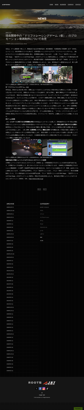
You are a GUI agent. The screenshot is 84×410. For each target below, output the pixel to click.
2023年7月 (9, 240)
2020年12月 (9, 307)
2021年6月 (9, 287)
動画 (41, 237)
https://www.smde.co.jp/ (36, 178)
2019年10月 (9, 334)
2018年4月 (9, 367)
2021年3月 (9, 297)
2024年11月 (9, 217)
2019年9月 (9, 337)
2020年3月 (9, 330)
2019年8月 (9, 340)
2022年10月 (9, 257)
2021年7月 (9, 284)
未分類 (41, 240)
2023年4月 (9, 247)
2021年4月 (9, 294)
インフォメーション (18, 43)
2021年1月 (9, 304)
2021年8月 (9, 280)
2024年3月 (9, 230)
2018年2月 (9, 370)
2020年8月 (9, 317)
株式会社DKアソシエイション (6, 4)
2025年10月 (9, 214)
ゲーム (25, 43)
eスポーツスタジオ (44, 207)
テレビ (41, 224)
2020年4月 (9, 327)
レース (41, 230)
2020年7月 (9, 320)
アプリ (12, 43)
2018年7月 (9, 357)
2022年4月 (9, 260)
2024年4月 (9, 227)
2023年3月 (9, 250)
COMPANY (71, 4)
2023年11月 (9, 234)
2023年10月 (9, 237)
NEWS (56, 4)
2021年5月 (9, 290)
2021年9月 (9, 277)
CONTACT (78, 4)
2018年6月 (9, 360)
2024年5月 (9, 224)
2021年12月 (9, 270)
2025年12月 (9, 207)
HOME (51, 4)
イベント (42, 214)
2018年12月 (9, 350)
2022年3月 (9, 263)
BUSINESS (63, 4)
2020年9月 (9, 314)
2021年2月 (9, 300)
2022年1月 (9, 267)
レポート (42, 234)
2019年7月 (9, 344)
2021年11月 (9, 274)
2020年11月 (9, 310)
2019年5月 (9, 347)
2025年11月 (9, 210)
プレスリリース (43, 227)
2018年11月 (9, 354)
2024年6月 (9, 220)
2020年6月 (9, 324)
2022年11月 (9, 254)
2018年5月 (9, 364)
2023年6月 (9, 244)
